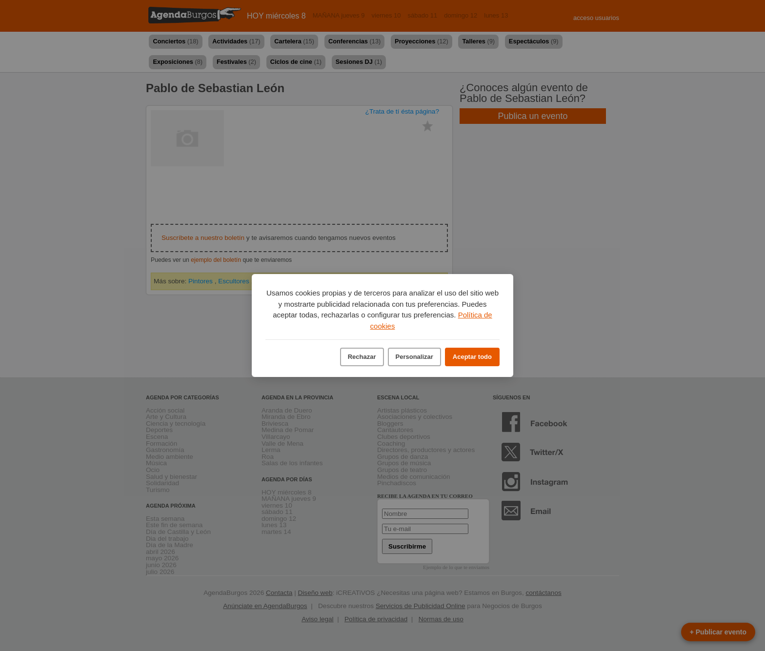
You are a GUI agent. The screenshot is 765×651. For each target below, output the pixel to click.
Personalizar (414, 356)
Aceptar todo (472, 356)
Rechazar (362, 356)
